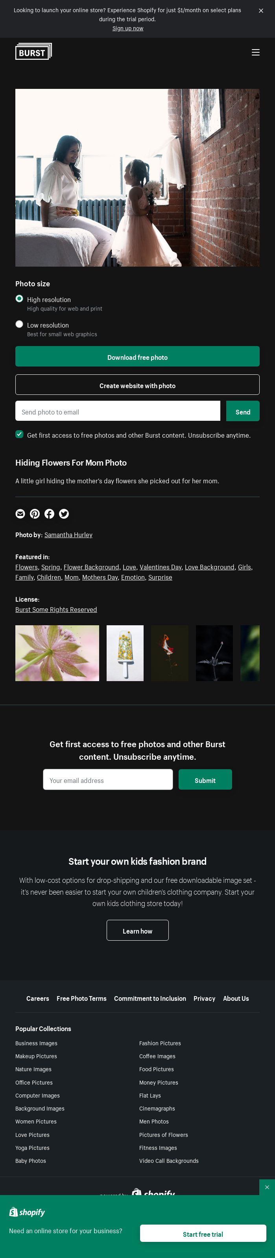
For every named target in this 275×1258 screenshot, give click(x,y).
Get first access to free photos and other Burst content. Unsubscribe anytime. (133, 434)
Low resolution (48, 324)
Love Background (209, 566)
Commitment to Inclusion (150, 997)
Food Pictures (156, 1068)
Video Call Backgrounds (169, 1160)
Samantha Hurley (68, 534)
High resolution (49, 299)
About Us (236, 997)
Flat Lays (150, 1094)
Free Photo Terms (82, 997)
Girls (244, 566)
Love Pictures (32, 1134)
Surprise (160, 576)
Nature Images (33, 1068)
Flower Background (91, 566)
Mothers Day (100, 576)
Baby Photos (30, 1160)
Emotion (133, 576)
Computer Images (37, 1094)
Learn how (138, 930)
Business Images (36, 1042)
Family (24, 576)
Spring (50, 566)
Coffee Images (157, 1055)
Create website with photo (137, 384)
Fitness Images (158, 1147)
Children (49, 576)
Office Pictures (34, 1081)
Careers (37, 997)
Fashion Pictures (160, 1042)
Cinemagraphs (157, 1107)
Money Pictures (158, 1081)
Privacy (205, 997)
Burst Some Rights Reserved (56, 608)
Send (243, 411)
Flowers (26, 566)
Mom (72, 576)
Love (129, 566)
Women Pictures (36, 1120)
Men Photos (154, 1120)
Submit (205, 779)
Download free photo (137, 356)
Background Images (40, 1107)
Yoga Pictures (32, 1147)
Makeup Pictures (36, 1055)
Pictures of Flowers (163, 1134)
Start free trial (203, 1233)
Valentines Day (160, 566)
